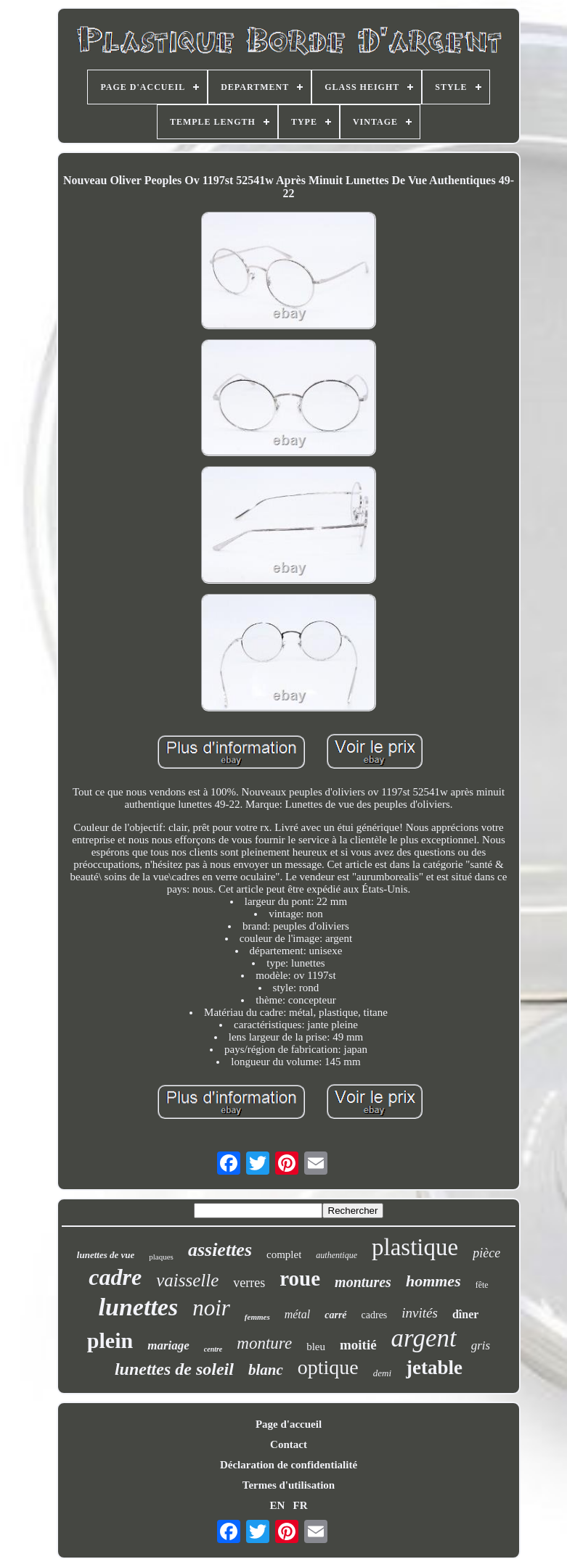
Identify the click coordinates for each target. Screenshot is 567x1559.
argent (424, 1338)
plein (110, 1340)
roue (300, 1278)
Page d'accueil (289, 1424)
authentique (336, 1255)
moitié (358, 1344)
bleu (315, 1346)
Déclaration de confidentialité (288, 1465)
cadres (375, 1315)
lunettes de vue (105, 1254)
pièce (486, 1253)
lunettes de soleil (174, 1369)
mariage (168, 1345)
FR (300, 1505)
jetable (434, 1367)
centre (213, 1349)
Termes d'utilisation (288, 1485)
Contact (288, 1444)
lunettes (139, 1307)
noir (211, 1307)
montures (363, 1282)
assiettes (220, 1249)
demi (382, 1373)
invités (419, 1312)
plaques (161, 1256)
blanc (265, 1369)
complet (283, 1254)
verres (249, 1282)
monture (264, 1343)
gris (480, 1345)
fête (482, 1285)
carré (335, 1315)
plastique (415, 1247)
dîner (465, 1314)
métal (298, 1314)
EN (277, 1505)
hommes (433, 1281)
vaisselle (187, 1280)
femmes (257, 1316)
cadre (115, 1277)
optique (328, 1367)
